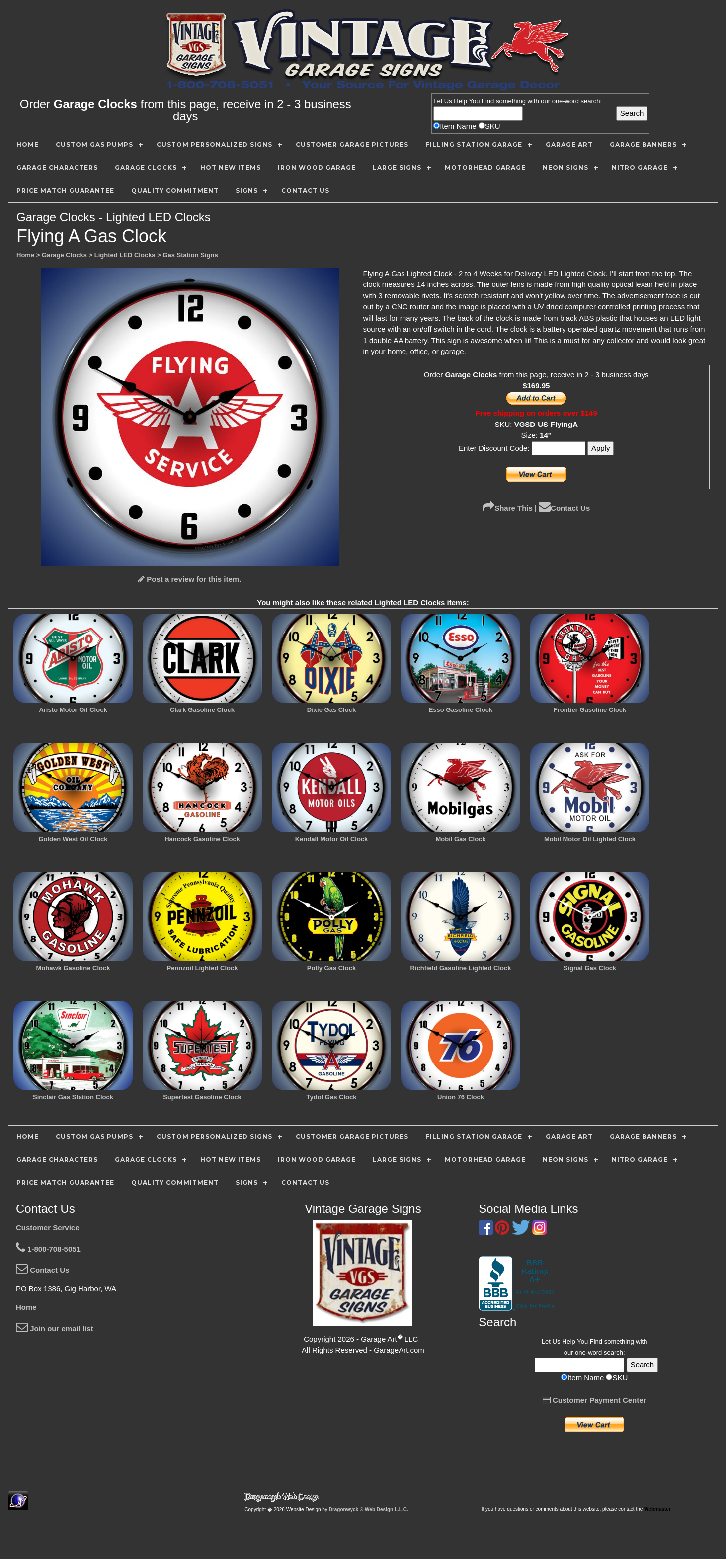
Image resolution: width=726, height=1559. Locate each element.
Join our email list (54, 1328)
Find (488, 101)
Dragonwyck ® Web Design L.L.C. (368, 1509)
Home (26, 1307)
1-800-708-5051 (48, 1249)
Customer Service (48, 1227)
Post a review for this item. (189, 579)
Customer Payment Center (594, 1400)
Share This (508, 508)
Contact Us (564, 508)
